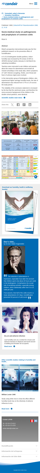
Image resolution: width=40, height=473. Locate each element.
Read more (9, 346)
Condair (10, 3)
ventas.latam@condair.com (10, 428)
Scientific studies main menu (13, 98)
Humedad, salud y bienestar (15, 13)
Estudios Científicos (12, 15)
